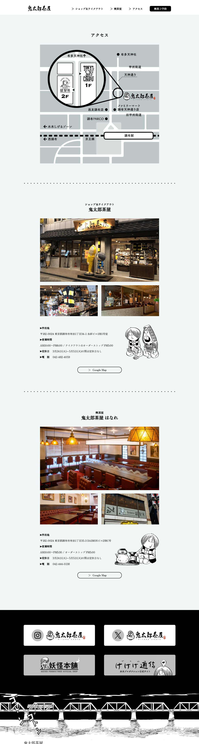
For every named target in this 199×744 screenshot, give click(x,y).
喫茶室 (118, 9)
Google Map (99, 370)
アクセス (137, 9)
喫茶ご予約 (160, 9)
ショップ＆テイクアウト (89, 9)
